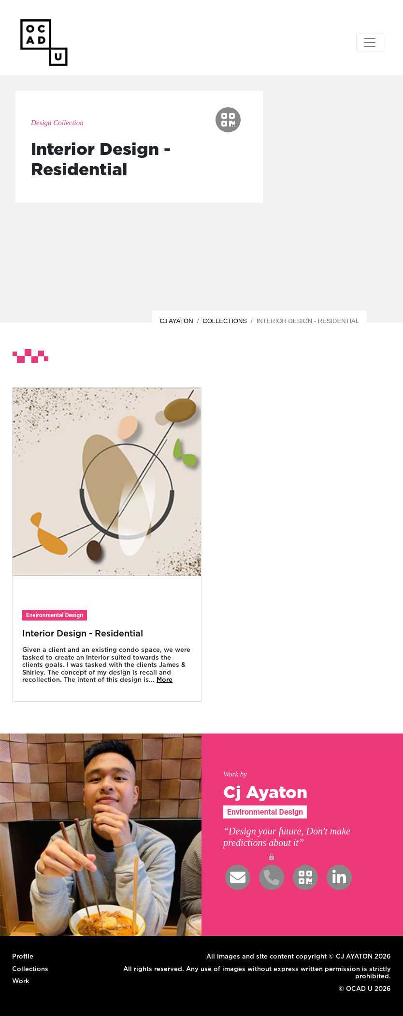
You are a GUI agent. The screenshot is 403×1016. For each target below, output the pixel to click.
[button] (228, 119)
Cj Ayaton (176, 321)
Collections (224, 321)
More (165, 679)
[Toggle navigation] (369, 42)
